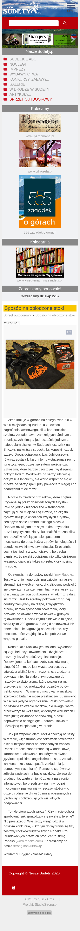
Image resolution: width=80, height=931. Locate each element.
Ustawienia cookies (39, 912)
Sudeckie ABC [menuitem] (22, 59)
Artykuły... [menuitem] (20, 94)
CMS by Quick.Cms (39, 899)
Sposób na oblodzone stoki (55, 315)
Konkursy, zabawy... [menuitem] (29, 79)
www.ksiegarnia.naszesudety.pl (39, 280)
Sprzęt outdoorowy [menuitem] (30, 99)
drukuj (12, 887)
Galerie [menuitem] (17, 84)
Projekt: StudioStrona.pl (40, 904)
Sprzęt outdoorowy (17, 315)
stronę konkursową (27, 846)
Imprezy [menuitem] (17, 69)
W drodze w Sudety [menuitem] (29, 89)
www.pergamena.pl (40, 136)
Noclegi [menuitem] (17, 64)
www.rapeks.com (29, 841)
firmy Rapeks (63, 574)
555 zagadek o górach (40, 232)
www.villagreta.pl (40, 171)
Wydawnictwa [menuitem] (23, 74)
